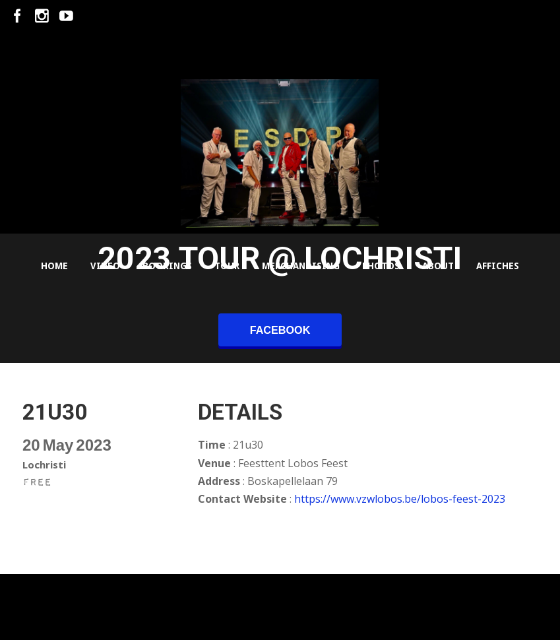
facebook (280, 330)
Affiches (497, 266)
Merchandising (301, 266)
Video (105, 266)
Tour (226, 266)
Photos (381, 266)
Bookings (167, 266)
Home (54, 266)
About (438, 266)
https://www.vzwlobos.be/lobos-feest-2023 (399, 499)
